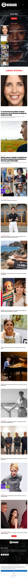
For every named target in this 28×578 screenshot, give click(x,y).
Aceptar (14, 570)
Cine (10, 29)
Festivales (2, 309)
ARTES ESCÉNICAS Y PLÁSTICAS (14, 59)
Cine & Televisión (12, 39)
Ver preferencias (14, 575)
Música (2, 383)
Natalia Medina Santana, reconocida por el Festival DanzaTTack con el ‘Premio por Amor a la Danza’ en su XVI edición (17, 61)
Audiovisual (3, 272)
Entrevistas (2, 494)
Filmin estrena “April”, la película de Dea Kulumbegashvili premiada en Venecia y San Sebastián (17, 41)
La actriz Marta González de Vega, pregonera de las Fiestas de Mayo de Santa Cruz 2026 (18, 31)
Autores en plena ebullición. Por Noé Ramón (15, 51)
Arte (1, 346)
